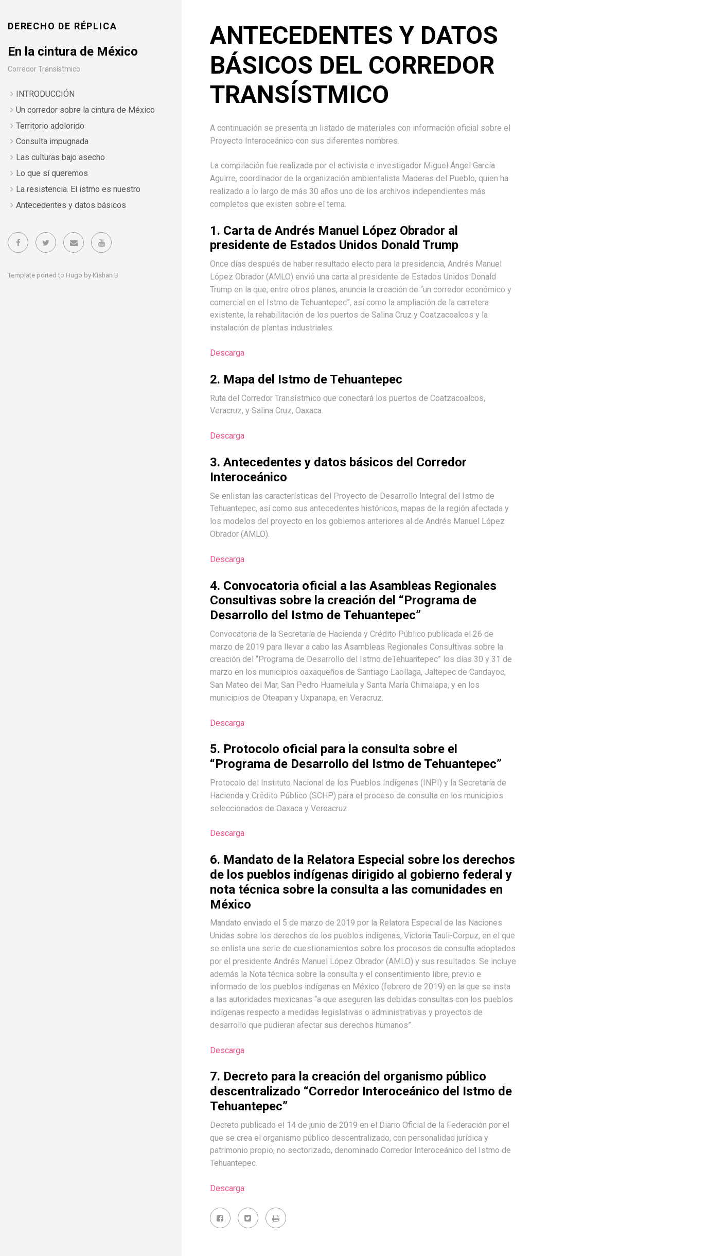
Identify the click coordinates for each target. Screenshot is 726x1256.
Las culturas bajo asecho (60, 157)
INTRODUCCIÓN (45, 94)
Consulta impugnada (52, 141)
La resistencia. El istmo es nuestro (78, 189)
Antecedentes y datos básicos (71, 205)
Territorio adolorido (50, 126)
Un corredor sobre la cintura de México (85, 110)
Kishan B (105, 275)
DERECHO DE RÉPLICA (62, 26)
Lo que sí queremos (52, 173)
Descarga (227, 353)
